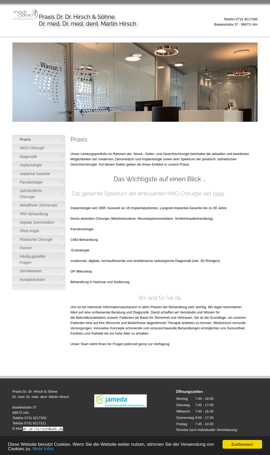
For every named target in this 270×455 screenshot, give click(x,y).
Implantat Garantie (35, 174)
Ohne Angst (29, 231)
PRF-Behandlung (34, 214)
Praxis (25, 139)
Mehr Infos (43, 449)
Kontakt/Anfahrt (32, 280)
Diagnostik (28, 156)
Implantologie (31, 165)
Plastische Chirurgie (36, 239)
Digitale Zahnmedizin (37, 222)
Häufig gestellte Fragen (32, 259)
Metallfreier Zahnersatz (38, 205)
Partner (26, 248)
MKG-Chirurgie (32, 148)
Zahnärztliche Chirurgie (31, 194)
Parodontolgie (31, 182)
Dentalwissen (31, 271)
